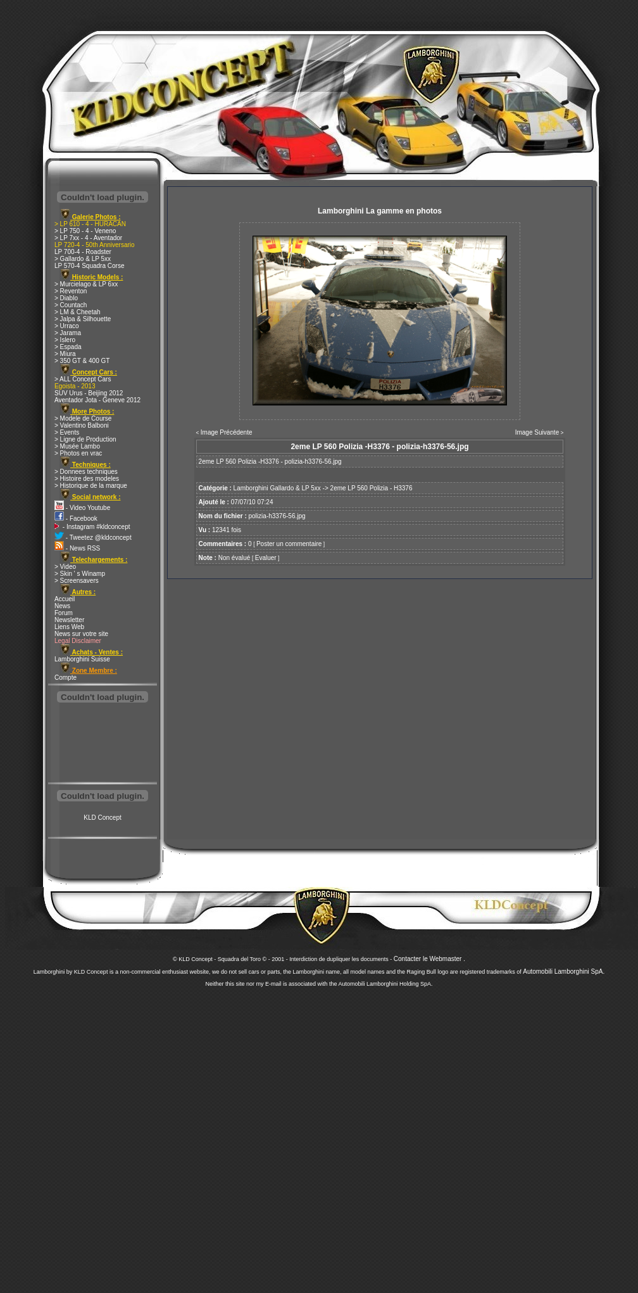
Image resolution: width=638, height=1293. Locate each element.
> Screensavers (76, 580)
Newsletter (69, 619)
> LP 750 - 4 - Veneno (85, 230)
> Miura (65, 353)
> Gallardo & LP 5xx (82, 258)
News (62, 605)
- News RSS (77, 548)
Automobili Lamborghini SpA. (563, 971)
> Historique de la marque (90, 485)
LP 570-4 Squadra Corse (89, 265)
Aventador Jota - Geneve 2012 (97, 400)
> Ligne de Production (85, 439)
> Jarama (67, 332)
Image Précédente (227, 432)
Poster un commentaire (289, 543)
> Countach (70, 305)
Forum (63, 612)
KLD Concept (102, 817)
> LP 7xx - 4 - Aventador (88, 237)
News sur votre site (81, 633)
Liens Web (69, 626)
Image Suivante (537, 432)
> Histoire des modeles (86, 478)
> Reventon (70, 291)
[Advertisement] (103, 743)
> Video (65, 566)
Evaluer (266, 557)
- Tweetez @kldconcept (93, 537)
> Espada (68, 346)
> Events (66, 432)
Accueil (64, 599)
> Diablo (66, 298)
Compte (65, 677)
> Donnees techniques (86, 471)
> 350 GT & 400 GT (81, 360)
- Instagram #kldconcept (92, 526)
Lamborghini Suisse (82, 659)
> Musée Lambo (77, 446)
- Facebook (75, 518)
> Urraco (66, 325)
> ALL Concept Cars (82, 379)
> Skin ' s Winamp (79, 573)
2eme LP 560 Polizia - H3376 (371, 488)
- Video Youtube (82, 507)
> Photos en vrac (78, 453)
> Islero (64, 339)
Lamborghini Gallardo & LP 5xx (277, 488)
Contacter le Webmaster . (429, 958)
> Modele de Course (82, 418)
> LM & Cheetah (77, 312)
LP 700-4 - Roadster (82, 251)
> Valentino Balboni (81, 425)
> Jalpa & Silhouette (82, 318)
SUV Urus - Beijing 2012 (88, 393)
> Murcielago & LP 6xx (86, 284)
